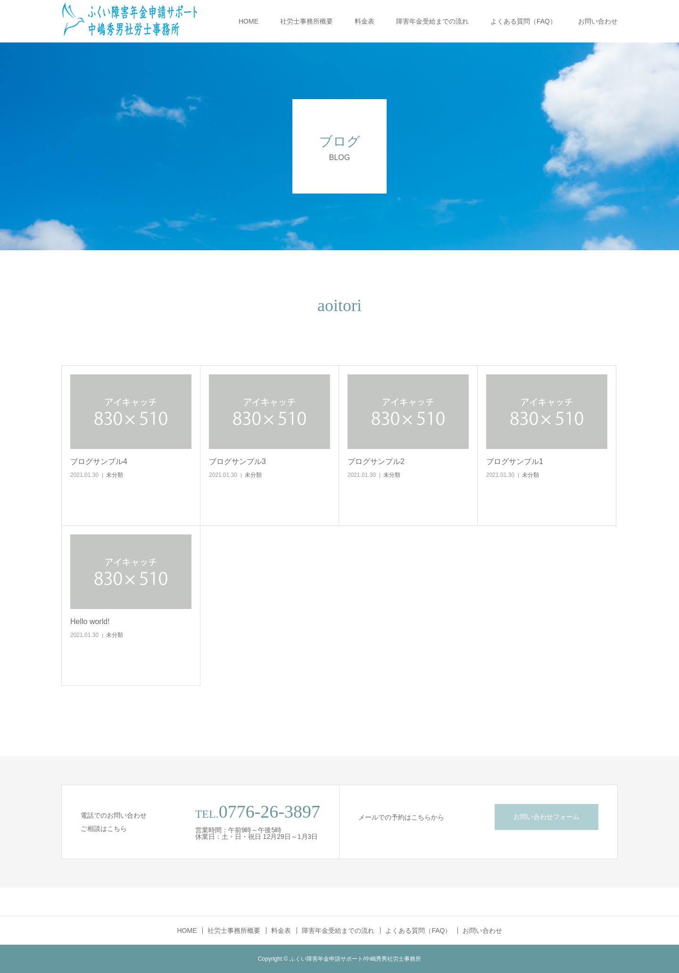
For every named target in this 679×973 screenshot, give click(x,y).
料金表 (364, 21)
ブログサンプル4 (98, 461)
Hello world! (90, 622)
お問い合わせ (598, 21)
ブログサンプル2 (376, 461)
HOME (248, 21)
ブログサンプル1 (514, 461)
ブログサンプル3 (237, 461)
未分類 (114, 475)
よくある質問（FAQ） (523, 21)
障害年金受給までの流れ (432, 21)
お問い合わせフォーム (546, 817)
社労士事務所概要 (306, 21)
